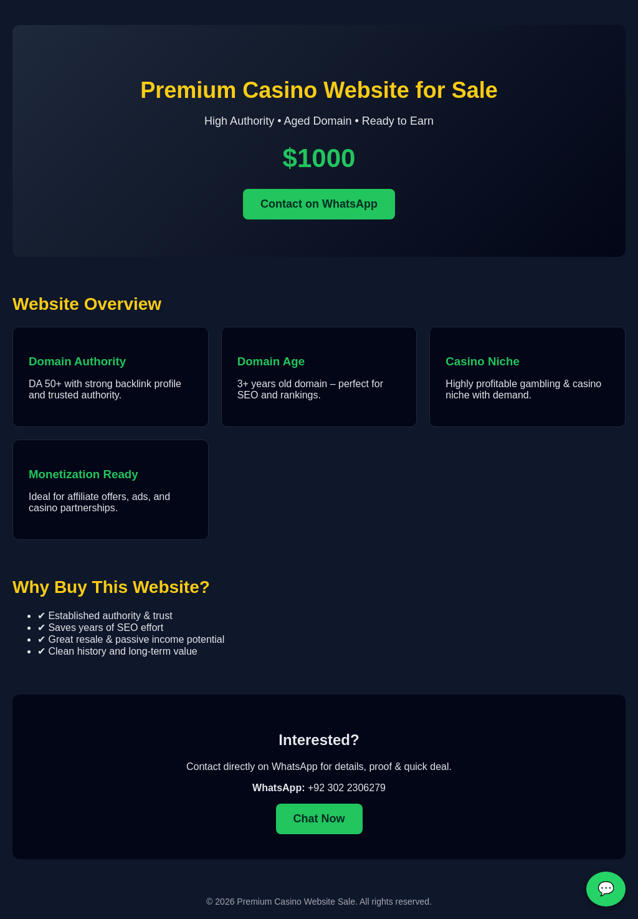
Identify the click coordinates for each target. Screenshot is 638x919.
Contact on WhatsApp (319, 204)
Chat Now (319, 818)
